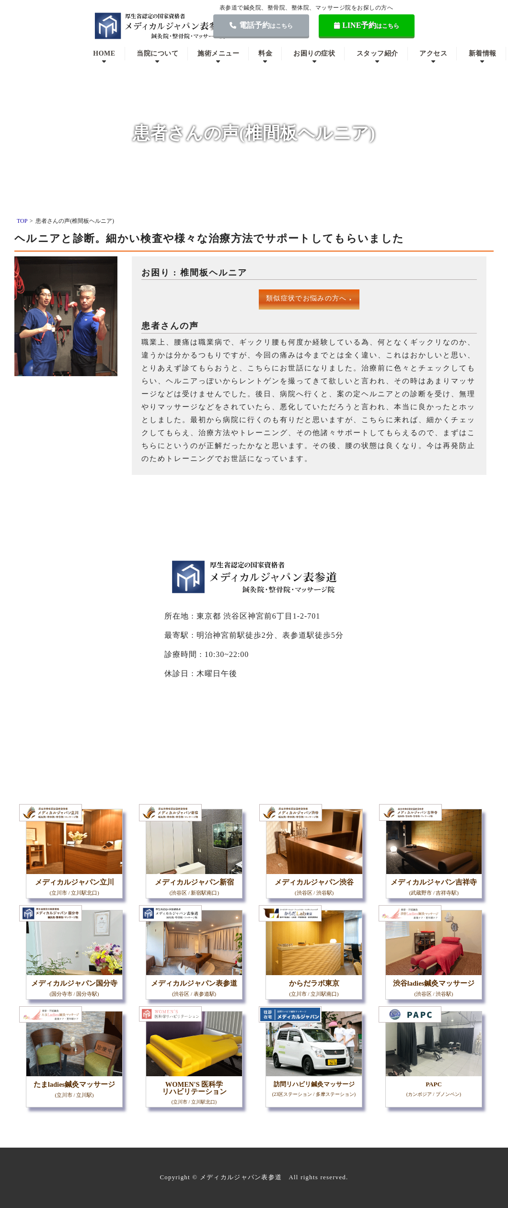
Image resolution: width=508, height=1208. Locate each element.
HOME (104, 53)
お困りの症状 (314, 53)
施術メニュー (218, 53)
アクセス (433, 53)
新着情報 (482, 53)
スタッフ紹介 (377, 53)
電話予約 (261, 25)
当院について (157, 53)
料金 (265, 53)
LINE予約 (367, 25)
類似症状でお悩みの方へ (309, 298)
